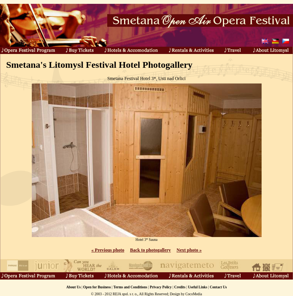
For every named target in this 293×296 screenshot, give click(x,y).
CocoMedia (193, 294)
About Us (73, 287)
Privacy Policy (161, 287)
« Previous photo (108, 250)
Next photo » (189, 250)
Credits (179, 287)
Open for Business (97, 287)
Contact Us (218, 287)
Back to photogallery (150, 250)
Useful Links (198, 287)
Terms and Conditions (130, 287)
